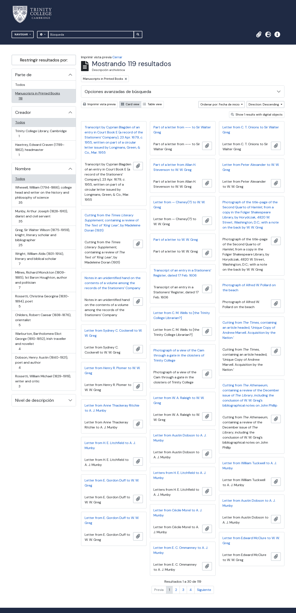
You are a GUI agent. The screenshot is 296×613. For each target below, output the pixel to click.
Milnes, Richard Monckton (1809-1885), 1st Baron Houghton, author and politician (41, 280)
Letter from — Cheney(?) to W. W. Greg (179, 204)
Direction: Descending (264, 104)
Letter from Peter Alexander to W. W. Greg (251, 167)
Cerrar (117, 57)
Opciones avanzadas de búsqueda (118, 91)
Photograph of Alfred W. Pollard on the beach (249, 287)
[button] (258, 34)
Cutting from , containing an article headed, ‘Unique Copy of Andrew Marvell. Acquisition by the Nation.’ (250, 330)
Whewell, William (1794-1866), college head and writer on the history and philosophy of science (43, 195)
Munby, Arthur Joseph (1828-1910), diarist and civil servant (41, 216)
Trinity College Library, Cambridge (41, 133)
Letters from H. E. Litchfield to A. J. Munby (179, 475)
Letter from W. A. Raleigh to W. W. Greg (178, 400)
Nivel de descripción (34, 400)
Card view (130, 104)
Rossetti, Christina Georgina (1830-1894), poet (42, 301)
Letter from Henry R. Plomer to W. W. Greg (112, 370)
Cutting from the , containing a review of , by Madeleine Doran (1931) (112, 223)
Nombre (23, 169)
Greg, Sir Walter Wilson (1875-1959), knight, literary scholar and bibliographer (42, 237)
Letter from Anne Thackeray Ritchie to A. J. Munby (112, 408)
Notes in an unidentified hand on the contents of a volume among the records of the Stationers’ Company (113, 283)
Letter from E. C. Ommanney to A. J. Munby (180, 550)
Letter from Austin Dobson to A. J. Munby (179, 438)
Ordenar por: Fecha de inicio (220, 104)
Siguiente (204, 590)
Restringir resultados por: (44, 60)
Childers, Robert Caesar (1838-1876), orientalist (43, 320)
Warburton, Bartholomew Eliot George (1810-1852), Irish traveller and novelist (40, 341)
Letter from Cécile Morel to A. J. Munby (177, 512)
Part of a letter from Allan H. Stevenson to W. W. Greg (174, 167)
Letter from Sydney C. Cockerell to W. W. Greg (113, 333)
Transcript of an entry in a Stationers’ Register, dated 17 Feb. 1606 (182, 273)
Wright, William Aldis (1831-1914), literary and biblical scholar (39, 258)
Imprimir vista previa (99, 104)
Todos (20, 84)
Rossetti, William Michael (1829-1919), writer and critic (43, 381)
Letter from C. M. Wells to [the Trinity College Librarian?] (181, 315)
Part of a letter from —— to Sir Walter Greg (182, 129)
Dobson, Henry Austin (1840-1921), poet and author (41, 362)
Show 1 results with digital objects (257, 114)
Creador (23, 112)
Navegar (22, 34)
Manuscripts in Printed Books (37, 96)
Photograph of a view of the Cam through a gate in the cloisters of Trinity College (178, 355)
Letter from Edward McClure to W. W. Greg (251, 540)
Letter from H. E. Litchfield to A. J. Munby (110, 445)
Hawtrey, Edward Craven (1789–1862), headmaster (39, 149)
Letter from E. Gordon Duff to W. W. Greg (112, 483)
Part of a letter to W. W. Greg (175, 239)
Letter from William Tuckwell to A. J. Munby (250, 465)
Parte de (23, 74)
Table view (152, 104)
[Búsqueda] (91, 34)
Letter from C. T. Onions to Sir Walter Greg (251, 129)
